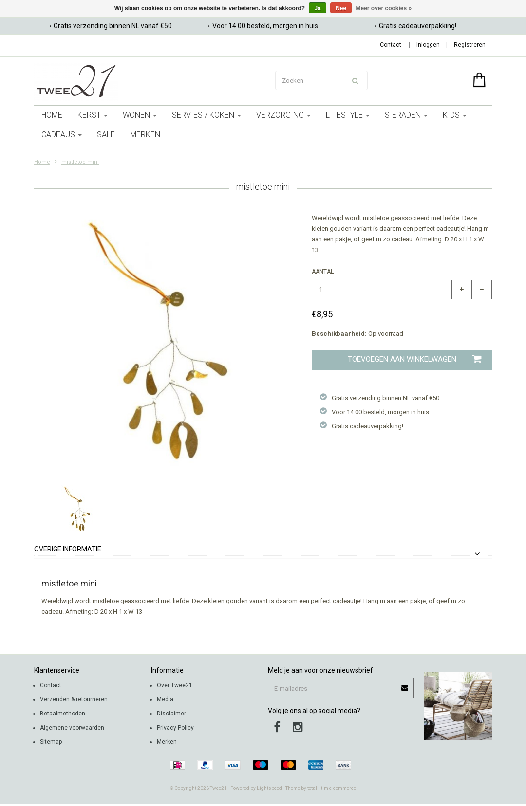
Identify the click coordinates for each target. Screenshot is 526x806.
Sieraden (406, 115)
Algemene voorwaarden (72, 727)
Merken (145, 134)
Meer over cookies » (384, 8)
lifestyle (348, 115)
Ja (317, 8)
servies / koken (206, 115)
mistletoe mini (80, 162)
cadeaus (61, 134)
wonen (140, 115)
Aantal (323, 271)
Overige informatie (67, 549)
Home (51, 115)
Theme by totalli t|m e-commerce (320, 788)
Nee (341, 8)
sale (106, 134)
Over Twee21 (174, 685)
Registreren (470, 44)
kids (455, 115)
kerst (92, 115)
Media (165, 699)
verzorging (283, 115)
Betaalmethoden (62, 713)
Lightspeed (269, 788)
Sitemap (51, 741)
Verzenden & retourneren (74, 699)
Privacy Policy (175, 727)
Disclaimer (171, 713)
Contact (390, 44)
